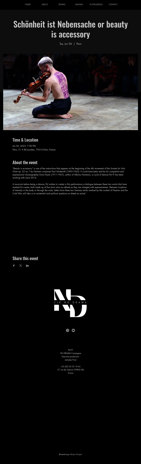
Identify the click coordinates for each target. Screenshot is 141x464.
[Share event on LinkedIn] (27, 265)
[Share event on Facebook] (14, 265)
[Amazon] (95, 309)
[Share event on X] (20, 265)
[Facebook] (46, 309)
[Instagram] (67, 330)
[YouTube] (73, 330)
